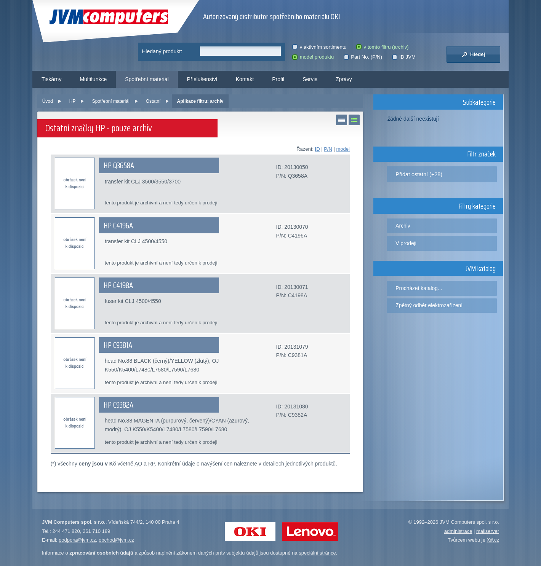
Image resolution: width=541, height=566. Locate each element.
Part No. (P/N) (363, 57)
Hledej (473, 54)
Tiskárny (51, 79)
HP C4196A (118, 226)
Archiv (402, 226)
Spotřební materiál (146, 79)
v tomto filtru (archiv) (382, 47)
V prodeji (405, 243)
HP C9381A (118, 345)
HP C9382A (118, 405)
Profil (278, 79)
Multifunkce (93, 79)
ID (317, 149)
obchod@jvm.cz (116, 540)
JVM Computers (109, 17)
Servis (310, 79)
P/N (328, 149)
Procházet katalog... (418, 288)
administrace (458, 531)
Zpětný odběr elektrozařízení (429, 305)
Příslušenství (202, 79)
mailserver (487, 531)
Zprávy (344, 79)
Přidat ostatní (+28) (418, 174)
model (342, 149)
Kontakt (245, 79)
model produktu (313, 57)
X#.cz (493, 540)
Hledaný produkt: (162, 51)
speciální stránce (317, 553)
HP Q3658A (119, 165)
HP (72, 101)
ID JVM (404, 57)
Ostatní (153, 101)
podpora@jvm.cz (77, 540)
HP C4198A (118, 285)
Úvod (47, 101)
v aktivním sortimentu (319, 47)
